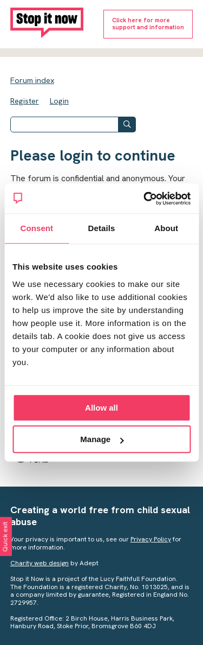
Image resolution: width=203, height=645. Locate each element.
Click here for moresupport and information (148, 23)
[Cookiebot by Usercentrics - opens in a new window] (145, 198)
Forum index (32, 80)
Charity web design (39, 563)
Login (59, 101)
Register (24, 101)
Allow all (101, 407)
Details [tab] (101, 228)
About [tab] (166, 228)
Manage (101, 439)
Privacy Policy (150, 539)
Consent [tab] (36, 228)
